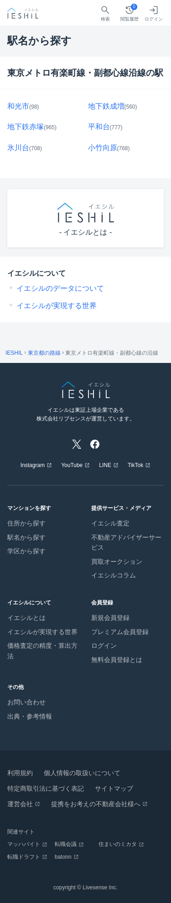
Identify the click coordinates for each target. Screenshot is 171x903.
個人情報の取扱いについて (82, 773)
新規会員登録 (110, 617)
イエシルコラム (113, 575)
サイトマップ (114, 788)
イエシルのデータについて (60, 288)
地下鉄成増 (106, 106)
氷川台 (18, 148)
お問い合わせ (26, 702)
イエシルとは (26, 617)
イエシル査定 (110, 523)
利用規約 (20, 773)
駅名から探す (26, 537)
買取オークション (116, 561)
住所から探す (26, 523)
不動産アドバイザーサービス (126, 542)
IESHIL (14, 353)
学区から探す (26, 551)
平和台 (99, 127)
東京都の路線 (44, 353)
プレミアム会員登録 (120, 631)
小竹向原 (102, 148)
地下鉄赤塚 (25, 127)
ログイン (104, 645)
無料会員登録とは (116, 659)
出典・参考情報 (29, 716)
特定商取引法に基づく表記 (45, 788)
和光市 (18, 106)
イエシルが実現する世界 (56, 306)
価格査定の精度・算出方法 (42, 650)
